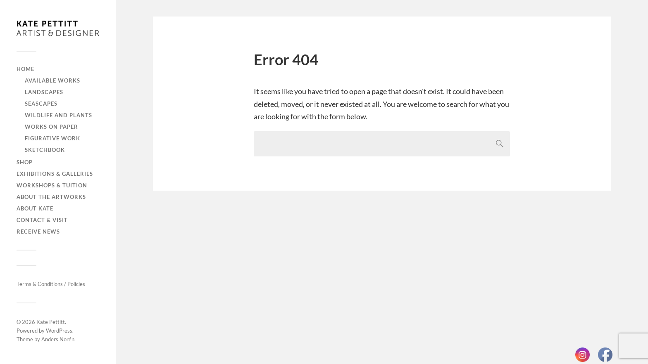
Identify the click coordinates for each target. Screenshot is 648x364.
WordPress (59, 330)
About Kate (35, 208)
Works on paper (51, 126)
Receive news (38, 231)
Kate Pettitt (50, 322)
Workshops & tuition (52, 185)
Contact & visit (42, 220)
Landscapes (44, 92)
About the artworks (51, 197)
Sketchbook (45, 150)
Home (25, 69)
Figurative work (52, 138)
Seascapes (41, 103)
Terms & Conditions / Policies (51, 284)
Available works (52, 80)
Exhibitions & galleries (55, 173)
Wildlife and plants (58, 115)
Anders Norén (57, 339)
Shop (25, 162)
